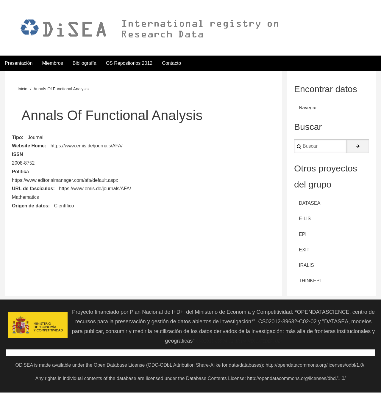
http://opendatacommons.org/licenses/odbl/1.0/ (315, 366)
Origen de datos (30, 206)
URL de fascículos (32, 189)
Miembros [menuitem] (52, 63)
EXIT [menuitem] (304, 250)
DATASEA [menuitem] (309, 204)
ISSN (17, 154)
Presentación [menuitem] (18, 63)
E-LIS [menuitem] (305, 219)
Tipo (17, 137)
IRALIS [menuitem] (306, 266)
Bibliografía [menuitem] (84, 63)
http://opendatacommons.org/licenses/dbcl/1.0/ (296, 379)
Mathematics (25, 197)
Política (20, 171)
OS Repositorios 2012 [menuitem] (129, 63)
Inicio (22, 89)
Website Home (28, 146)
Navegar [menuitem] (308, 108)
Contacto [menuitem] (171, 63)
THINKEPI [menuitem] (310, 282)
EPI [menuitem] (303, 235)
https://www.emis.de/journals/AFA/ (87, 146)
